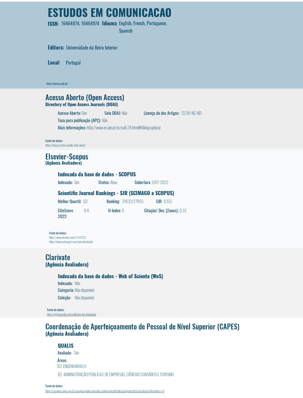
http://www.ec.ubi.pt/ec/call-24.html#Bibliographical (123, 127)
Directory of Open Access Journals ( (76, 104)
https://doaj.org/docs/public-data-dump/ (65, 145)
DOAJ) (113, 104)
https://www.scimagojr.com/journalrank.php (71, 241)
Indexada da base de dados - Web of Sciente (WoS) (110, 276)
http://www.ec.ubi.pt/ (57, 83)
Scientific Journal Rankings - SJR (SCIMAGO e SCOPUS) (116, 193)
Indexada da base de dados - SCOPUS (97, 174)
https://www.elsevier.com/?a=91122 (67, 237)
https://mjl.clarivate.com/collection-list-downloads (71, 314)
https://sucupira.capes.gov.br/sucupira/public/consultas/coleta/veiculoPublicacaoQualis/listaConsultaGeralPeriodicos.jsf (104, 391)
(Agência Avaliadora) (63, 163)
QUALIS (65, 345)
